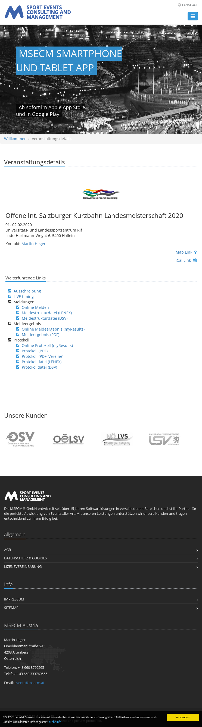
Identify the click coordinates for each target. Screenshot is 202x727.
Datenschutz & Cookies (25, 558)
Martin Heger (33, 243)
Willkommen (15, 138)
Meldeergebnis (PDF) (40, 334)
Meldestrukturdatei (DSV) (44, 318)
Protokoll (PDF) (35, 350)
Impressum (14, 599)
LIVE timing (24, 296)
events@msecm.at (29, 682)
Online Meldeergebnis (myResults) (53, 329)
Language (190, 5)
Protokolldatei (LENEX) (41, 361)
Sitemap (11, 607)
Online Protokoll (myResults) (47, 345)
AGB (7, 549)
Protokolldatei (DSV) (39, 367)
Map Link (186, 252)
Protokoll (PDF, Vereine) (42, 356)
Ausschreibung (27, 291)
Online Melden (35, 307)
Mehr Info (55, 722)
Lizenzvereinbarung (23, 566)
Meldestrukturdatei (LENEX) (47, 312)
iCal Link (186, 260)
